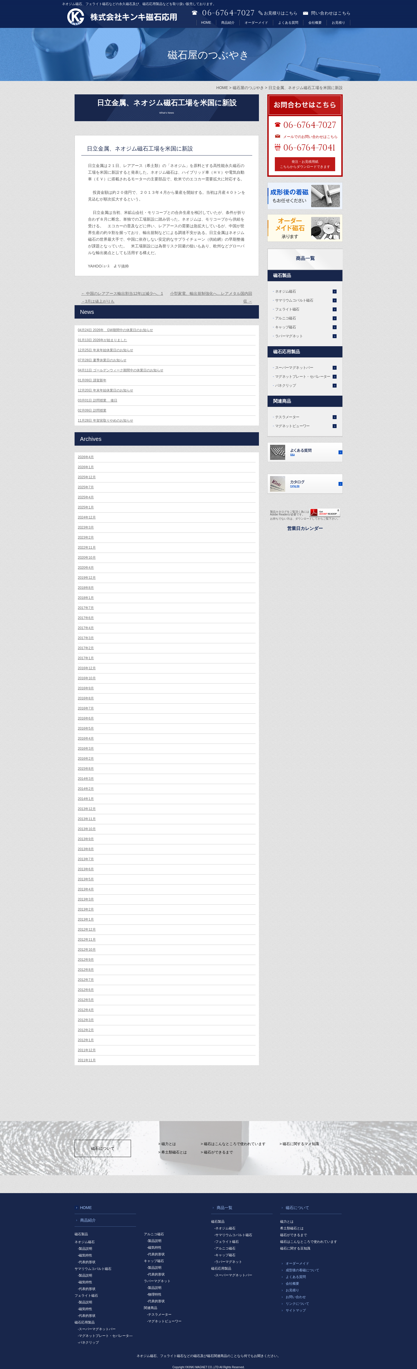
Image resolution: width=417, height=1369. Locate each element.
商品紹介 (228, 23)
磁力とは (287, 1222)
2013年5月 (86, 879)
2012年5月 (86, 1000)
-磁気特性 (85, 1255)
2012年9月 (86, 960)
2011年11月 (87, 1060)
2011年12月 (87, 1050)
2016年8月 (86, 698)
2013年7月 (86, 859)
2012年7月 (86, 980)
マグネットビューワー (292, 426)
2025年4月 (86, 497)
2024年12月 (87, 517)
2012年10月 (87, 950)
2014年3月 (86, 779)
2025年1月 (86, 507)
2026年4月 (86, 457)
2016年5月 (86, 728)
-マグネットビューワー (164, 1321)
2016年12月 (87, 668)
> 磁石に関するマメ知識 (299, 1144)
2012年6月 (86, 990)
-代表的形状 (87, 1262)
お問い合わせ (296, 1297)
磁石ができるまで (293, 1235)
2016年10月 (87, 678)
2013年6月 (86, 869)
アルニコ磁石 (285, 318)
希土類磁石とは (292, 1228)
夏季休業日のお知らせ (102, 360)
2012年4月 (86, 1010)
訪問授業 (92, 410)
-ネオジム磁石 (225, 1228)
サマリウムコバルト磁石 (294, 300)
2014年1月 (86, 799)
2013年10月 (87, 829)
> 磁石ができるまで (217, 1152)
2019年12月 (87, 578)
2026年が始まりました (102, 340)
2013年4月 (86, 889)
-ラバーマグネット (228, 1262)
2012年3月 (86, 1020)
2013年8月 (86, 849)
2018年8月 (86, 588)
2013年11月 (87, 819)
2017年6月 (86, 618)
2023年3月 (86, 527)
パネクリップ (285, 385)
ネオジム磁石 (285, 291)
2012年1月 (86, 1040)
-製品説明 (85, 1249)
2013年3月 (86, 899)
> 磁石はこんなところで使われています (233, 1144)
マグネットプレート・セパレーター (302, 376)
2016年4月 (86, 738)
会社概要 (315, 23)
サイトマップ (296, 1310)
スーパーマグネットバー (294, 367)
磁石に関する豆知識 (295, 1248)
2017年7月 (86, 608)
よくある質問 (288, 23)
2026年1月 (86, 467)
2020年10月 (87, 558)
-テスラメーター (159, 1315)
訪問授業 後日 (97, 400)
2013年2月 (86, 909)
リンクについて (297, 1304)
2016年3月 (86, 749)
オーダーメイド (256, 23)
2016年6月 (86, 718)
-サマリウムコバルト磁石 (233, 1235)
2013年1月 (86, 919)
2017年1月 (86, 658)
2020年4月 (86, 568)
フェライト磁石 (287, 309)
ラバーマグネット (289, 336)
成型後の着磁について (302, 1270)
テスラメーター (287, 417)
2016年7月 (86, 708)
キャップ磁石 (285, 327)
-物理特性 (154, 1294)
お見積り (338, 23)
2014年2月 (86, 789)
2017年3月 (86, 638)
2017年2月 (86, 648)
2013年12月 (87, 809)
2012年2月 (86, 1030)
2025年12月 (87, 477)
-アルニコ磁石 (225, 1248)
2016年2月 (86, 759)
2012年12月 (87, 929)
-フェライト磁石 (227, 1242)
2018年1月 (86, 598)
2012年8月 (86, 970)
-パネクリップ (88, 1342)
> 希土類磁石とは (172, 1152)
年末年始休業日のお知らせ (105, 350)
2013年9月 (86, 839)
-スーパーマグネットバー (97, 1329)
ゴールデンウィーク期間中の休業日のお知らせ (120, 370)
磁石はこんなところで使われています (308, 1242)
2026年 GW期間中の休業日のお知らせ (115, 330)
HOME (206, 23)
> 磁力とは (167, 1144)
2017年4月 (86, 628)
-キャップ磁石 (225, 1255)
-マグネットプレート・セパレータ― (105, 1336)
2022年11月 (87, 547)
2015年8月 (86, 769)
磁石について (103, 1148)
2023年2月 (86, 537)
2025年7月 (86, 487)
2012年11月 (87, 940)
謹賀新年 (92, 380)
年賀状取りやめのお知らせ (105, 420)
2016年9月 (86, 688)
